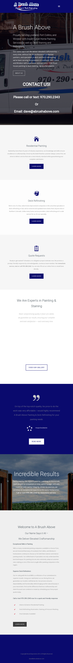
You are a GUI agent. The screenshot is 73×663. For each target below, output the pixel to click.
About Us (19, 73)
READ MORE (36, 441)
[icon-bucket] (36, 194)
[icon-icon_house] (36, 139)
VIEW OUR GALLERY (37, 367)
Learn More (36, 166)
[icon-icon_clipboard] (36, 249)
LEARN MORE (20, 624)
